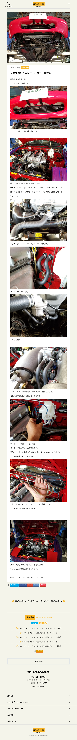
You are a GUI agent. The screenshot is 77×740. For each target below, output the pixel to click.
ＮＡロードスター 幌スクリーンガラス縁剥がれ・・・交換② (39, 637)
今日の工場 (25, 67)
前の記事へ (20, 601)
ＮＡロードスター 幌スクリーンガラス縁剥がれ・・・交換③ (39, 628)
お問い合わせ (12, 721)
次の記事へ (56, 601)
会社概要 (10, 715)
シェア (23, 585)
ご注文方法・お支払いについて (18, 702)
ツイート (13, 585)
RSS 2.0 (39, 650)
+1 (30, 585)
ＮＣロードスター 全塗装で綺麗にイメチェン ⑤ (39, 633)
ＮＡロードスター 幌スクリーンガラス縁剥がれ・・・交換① (39, 646)
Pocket (43, 584)
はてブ (36, 584)
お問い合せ (38, 661)
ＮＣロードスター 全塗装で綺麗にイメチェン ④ (39, 642)
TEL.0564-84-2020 (38, 672)
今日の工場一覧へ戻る (38, 601)
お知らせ (34, 623)
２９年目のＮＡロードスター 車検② (30, 73)
